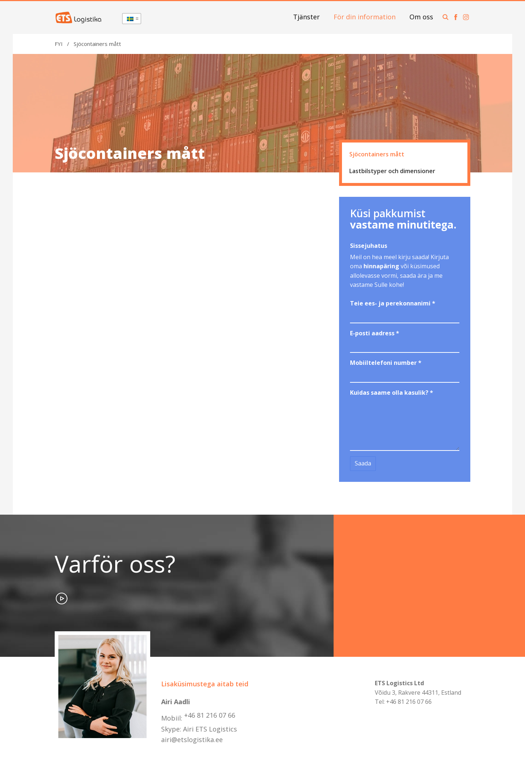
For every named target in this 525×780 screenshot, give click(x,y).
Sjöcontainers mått (376, 154)
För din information (365, 16)
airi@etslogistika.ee (192, 739)
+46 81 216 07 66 (209, 715)
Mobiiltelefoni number (385, 363)
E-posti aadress (374, 333)
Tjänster (306, 16)
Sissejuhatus (368, 246)
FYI (59, 43)
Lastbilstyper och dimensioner (392, 171)
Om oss (421, 16)
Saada (363, 463)
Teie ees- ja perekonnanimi (392, 303)
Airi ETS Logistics (210, 729)
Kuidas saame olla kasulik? (391, 393)
